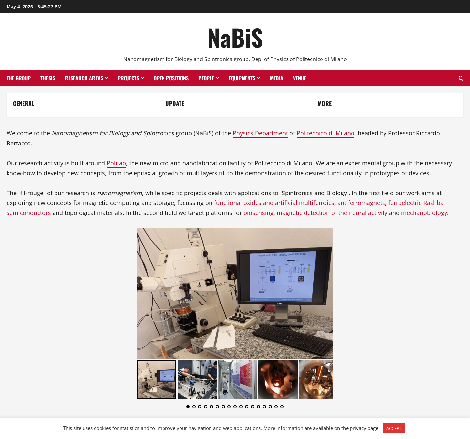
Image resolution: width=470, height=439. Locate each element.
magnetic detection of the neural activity (332, 213)
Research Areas (84, 78)
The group (19, 78)
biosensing (258, 213)
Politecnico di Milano (325, 133)
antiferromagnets (361, 203)
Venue (299, 78)
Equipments (242, 78)
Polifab (116, 163)
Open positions (171, 78)
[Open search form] (461, 78)
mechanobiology (424, 213)
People (206, 78)
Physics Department (260, 133)
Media (276, 78)
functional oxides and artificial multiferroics (274, 203)
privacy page (364, 428)
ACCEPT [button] (393, 428)
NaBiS (235, 37)
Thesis (47, 78)
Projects (128, 78)
